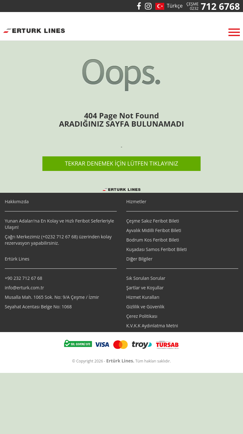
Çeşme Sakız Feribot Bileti (152, 221)
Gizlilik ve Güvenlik (145, 307)
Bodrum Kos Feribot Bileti (152, 240)
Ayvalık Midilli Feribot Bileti (153, 230)
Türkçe (173, 5)
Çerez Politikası (141, 316)
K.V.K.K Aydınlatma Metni (152, 326)
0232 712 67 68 (60, 237)
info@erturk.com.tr (24, 288)
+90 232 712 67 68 (23, 278)
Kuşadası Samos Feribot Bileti (156, 249)
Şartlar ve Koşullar (145, 288)
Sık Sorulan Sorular (145, 278)
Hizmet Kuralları (142, 297)
